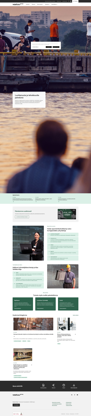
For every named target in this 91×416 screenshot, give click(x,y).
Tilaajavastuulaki (69, 405)
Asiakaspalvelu (64, 1)
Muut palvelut (54, 405)
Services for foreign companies (50, 1)
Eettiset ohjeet (68, 403)
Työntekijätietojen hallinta (57, 403)
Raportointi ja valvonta (56, 402)
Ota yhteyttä (16, 405)
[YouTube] (77, 395)
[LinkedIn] (72, 395)
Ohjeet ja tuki (59, 1)
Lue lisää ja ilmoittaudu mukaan (22, 216)
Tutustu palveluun (17, 308)
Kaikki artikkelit (75, 315)
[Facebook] (75, 395)
